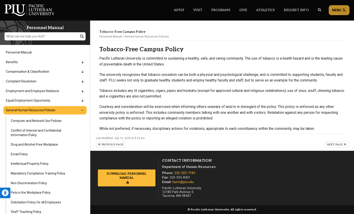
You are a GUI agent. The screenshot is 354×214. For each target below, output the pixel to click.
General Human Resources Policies (146, 36)
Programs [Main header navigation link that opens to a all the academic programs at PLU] (220, 10)
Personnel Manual (110, 36)
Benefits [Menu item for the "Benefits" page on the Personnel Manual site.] (12, 62)
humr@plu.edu (183, 182)
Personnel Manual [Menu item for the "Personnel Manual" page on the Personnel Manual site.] (19, 52)
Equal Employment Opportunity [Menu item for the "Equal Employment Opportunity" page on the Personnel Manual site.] (28, 100)
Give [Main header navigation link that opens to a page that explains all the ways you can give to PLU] (243, 10)
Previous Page (110, 144)
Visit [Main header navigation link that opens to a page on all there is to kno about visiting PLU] (197, 10)
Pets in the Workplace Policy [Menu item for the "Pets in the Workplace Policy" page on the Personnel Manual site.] (31, 192)
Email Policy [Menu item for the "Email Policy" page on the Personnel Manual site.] (19, 154)
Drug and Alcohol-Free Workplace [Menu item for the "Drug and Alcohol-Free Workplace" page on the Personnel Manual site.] (34, 144)
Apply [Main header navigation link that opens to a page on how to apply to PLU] (179, 10)
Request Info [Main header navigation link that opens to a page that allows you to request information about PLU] (296, 10)
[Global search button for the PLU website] (319, 10)
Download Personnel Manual (126, 176)
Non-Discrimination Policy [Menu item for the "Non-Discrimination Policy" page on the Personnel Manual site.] (29, 183)
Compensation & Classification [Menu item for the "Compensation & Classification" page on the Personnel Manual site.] (27, 71)
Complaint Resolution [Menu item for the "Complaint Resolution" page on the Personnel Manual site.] (21, 81)
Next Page (336, 144)
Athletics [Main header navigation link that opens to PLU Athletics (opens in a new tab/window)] (265, 10)
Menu (339, 10)
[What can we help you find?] (45, 36)
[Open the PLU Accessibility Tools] (5, 193)
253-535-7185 (184, 173)
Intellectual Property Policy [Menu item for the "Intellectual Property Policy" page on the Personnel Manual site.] (30, 163)
